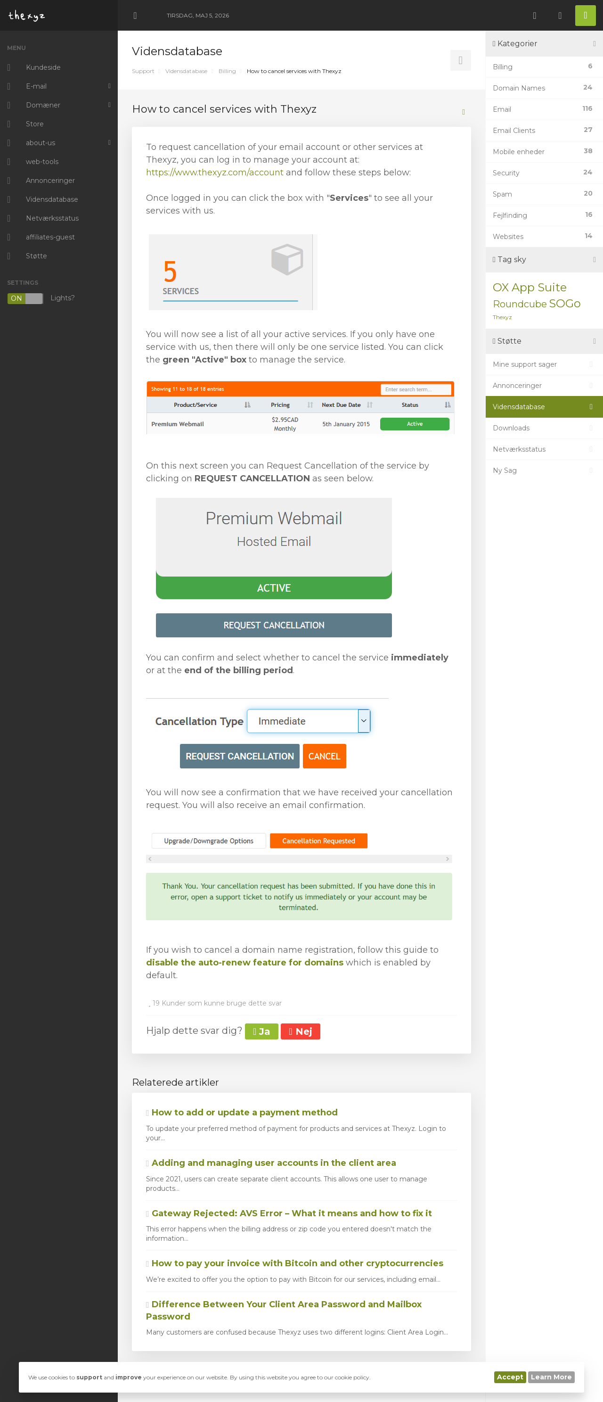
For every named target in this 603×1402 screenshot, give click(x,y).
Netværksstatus (544, 449)
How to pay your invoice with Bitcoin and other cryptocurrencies (294, 1263)
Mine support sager (544, 364)
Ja (261, 1031)
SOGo (565, 303)
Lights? (41, 299)
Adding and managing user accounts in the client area (271, 1163)
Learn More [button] (551, 1377)
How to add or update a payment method (242, 1112)
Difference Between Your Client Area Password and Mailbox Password (284, 1310)
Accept (510, 1377)
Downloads (544, 428)
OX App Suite (530, 287)
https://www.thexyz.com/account (215, 172)
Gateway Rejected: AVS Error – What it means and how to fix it (289, 1213)
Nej (300, 1031)
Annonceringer (544, 385)
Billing (227, 70)
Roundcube (520, 304)
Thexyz (502, 317)
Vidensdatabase (186, 70)
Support (143, 70)
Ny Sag (544, 470)
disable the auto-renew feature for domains (244, 962)
